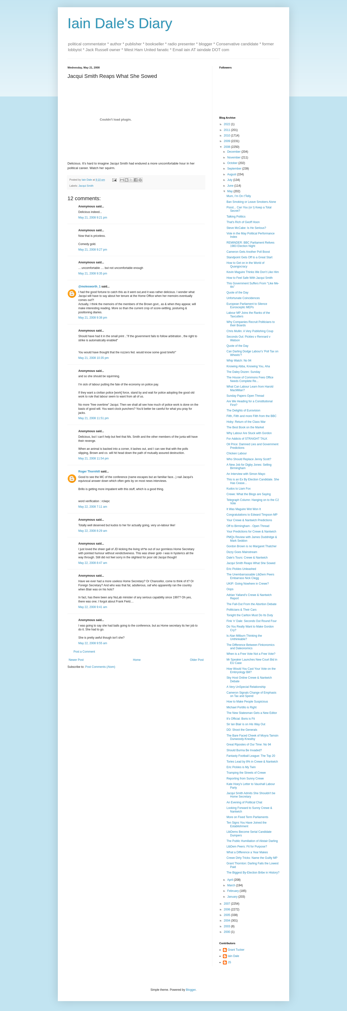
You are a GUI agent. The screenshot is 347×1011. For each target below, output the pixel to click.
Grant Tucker (236, 949)
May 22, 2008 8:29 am (92, 531)
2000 (227, 932)
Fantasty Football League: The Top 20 (251, 756)
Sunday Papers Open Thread (245, 395)
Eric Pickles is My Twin (241, 767)
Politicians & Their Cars (242, 609)
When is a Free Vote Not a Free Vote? (251, 654)
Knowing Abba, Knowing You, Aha (248, 366)
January (232, 896)
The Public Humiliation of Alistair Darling (252, 841)
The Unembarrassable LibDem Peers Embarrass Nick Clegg (250, 576)
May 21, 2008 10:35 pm (93, 358)
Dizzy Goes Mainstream (242, 552)
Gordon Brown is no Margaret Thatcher (252, 546)
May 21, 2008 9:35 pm (92, 273)
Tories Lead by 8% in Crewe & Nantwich (252, 761)
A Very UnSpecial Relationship (246, 687)
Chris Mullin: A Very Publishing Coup (250, 331)
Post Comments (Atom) (100, 667)
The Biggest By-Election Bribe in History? (253, 872)
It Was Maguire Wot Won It (244, 509)
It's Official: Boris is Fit (241, 718)
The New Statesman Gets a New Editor (252, 713)
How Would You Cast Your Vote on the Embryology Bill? (251, 670)
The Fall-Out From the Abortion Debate (251, 604)
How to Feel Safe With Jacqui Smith (250, 278)
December (234, 151)
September (234, 168)
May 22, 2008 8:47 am (92, 563)
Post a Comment (84, 651)
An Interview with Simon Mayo (246, 474)
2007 (227, 903)
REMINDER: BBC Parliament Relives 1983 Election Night (250, 244)
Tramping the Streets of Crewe (246, 772)
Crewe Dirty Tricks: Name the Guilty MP (252, 858)
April (230, 879)
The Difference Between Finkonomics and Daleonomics (250, 646)
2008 (227, 147)
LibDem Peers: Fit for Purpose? (247, 846)
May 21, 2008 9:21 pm (92, 217)
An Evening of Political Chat (244, 802)
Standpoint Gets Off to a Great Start (250, 257)
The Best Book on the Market (245, 427)
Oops (230, 589)
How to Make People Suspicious (247, 701)
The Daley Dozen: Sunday (243, 372)
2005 (227, 915)
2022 (227, 124)
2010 (227, 135)
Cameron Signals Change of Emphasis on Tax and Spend (251, 694)
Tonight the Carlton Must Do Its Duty (250, 615)
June (230, 185)
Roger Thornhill (89, 471)
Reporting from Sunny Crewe (245, 778)
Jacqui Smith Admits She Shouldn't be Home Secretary (251, 795)
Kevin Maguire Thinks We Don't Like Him (253, 272)
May (230, 191)
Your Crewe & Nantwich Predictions (249, 520)
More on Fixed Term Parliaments (247, 817)
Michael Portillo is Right (242, 707)
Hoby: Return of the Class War (246, 422)
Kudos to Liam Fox (239, 488)
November (234, 157)
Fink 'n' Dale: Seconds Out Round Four (252, 621)
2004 (227, 920)
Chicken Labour (237, 453)
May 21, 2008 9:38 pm (92, 317)
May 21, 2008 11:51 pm (93, 418)
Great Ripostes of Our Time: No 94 (249, 744)
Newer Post (76, 660)
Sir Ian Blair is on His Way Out (246, 724)
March (231, 885)
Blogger (191, 989)
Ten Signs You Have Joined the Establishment (247, 824)
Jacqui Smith (86, 185)
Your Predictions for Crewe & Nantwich (251, 531)
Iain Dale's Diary (119, 23)
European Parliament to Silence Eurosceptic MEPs (247, 305)
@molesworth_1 (89, 286)
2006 (227, 909)
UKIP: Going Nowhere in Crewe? (248, 583)
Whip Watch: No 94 (239, 360)
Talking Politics (236, 216)
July (230, 180)
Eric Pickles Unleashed (241, 569)
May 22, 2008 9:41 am (92, 607)
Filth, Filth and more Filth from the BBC (251, 416)
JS (229, 962)
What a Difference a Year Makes (247, 852)
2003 (227, 926)
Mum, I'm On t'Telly (239, 196)
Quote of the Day (237, 292)
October (232, 163)
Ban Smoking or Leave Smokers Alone (251, 202)
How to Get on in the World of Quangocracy (245, 264)
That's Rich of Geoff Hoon (243, 222)
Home (137, 660)
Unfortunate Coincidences (243, 298)
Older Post (197, 660)
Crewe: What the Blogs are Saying (249, 494)
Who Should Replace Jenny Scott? (249, 459)
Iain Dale (233, 956)
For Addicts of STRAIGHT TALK (247, 438)
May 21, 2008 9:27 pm (92, 249)
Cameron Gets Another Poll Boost (248, 251)
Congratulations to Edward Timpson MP (252, 514)
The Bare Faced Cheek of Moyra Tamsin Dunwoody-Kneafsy (252, 737)
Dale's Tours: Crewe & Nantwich (247, 557)
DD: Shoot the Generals (242, 729)
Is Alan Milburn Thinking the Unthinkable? (244, 637)
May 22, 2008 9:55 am (92, 643)
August (232, 174)
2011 (227, 130)
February (233, 891)
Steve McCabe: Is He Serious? (246, 228)
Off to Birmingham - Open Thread (248, 526)
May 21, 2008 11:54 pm (93, 458)
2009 (227, 141)
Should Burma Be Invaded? (244, 750)
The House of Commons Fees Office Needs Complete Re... (250, 379)
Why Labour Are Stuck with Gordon (249, 433)
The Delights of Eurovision (243, 410)
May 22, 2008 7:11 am (92, 506)
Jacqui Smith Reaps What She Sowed (251, 563)
